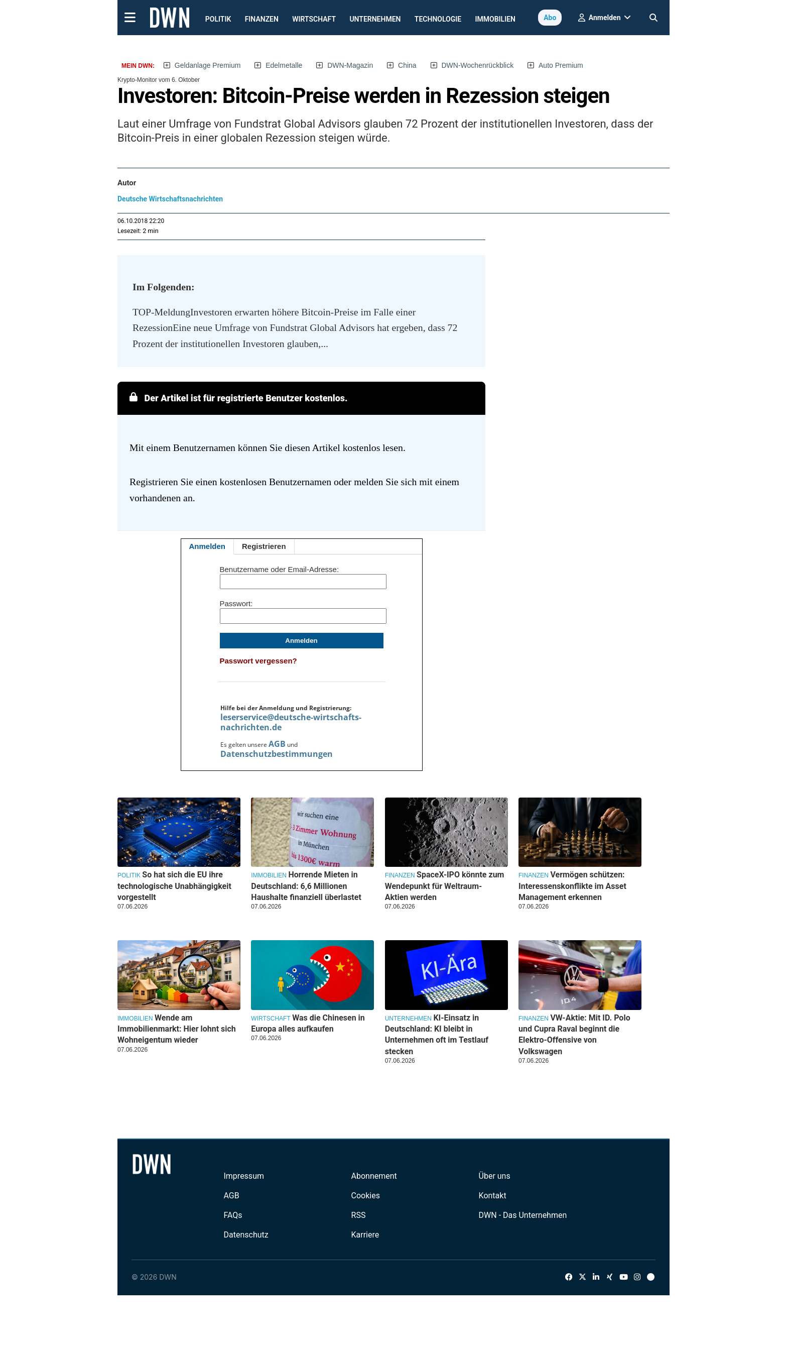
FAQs (232, 1215)
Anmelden (207, 546)
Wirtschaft (314, 19)
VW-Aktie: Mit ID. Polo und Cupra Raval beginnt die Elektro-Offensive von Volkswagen (574, 1034)
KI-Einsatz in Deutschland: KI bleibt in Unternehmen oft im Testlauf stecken (436, 1034)
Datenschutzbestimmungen (276, 753)
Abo (550, 18)
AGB (277, 743)
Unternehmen (375, 19)
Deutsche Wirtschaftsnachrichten (170, 199)
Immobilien (495, 19)
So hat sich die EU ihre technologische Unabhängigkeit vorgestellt (174, 886)
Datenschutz (245, 1235)
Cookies (365, 1195)
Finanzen (262, 19)
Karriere (365, 1235)
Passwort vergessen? (258, 660)
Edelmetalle (284, 65)
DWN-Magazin (350, 65)
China (407, 65)
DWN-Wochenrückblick (478, 65)
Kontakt (492, 1195)
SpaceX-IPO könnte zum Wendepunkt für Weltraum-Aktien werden (444, 886)
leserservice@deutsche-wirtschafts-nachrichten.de (290, 722)
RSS (358, 1215)
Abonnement (374, 1176)
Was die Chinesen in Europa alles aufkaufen (307, 1023)
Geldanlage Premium (208, 65)
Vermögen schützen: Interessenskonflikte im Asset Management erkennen (572, 886)
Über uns (494, 1176)
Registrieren (264, 546)
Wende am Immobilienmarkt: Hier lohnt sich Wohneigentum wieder (176, 1029)
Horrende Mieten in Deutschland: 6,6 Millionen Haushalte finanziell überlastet (306, 886)
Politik (218, 19)
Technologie (438, 19)
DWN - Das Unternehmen (523, 1215)
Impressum (243, 1176)
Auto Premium (561, 65)
